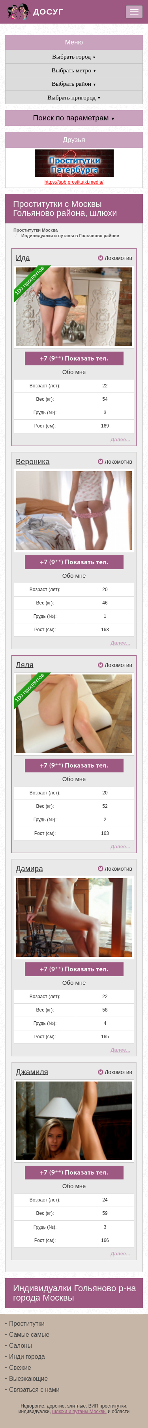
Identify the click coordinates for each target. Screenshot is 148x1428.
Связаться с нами (34, 1389)
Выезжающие (28, 1378)
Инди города (27, 1356)
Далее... (120, 439)
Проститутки (27, 1323)
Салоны (20, 1345)
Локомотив (118, 258)
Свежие (20, 1367)
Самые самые (29, 1334)
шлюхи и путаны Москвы (79, 1411)
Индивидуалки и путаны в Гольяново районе (70, 235)
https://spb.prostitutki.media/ (74, 182)
